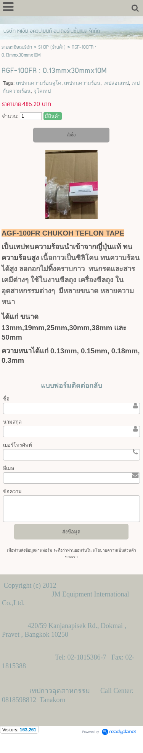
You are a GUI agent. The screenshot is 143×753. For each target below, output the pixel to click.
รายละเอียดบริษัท (17, 47)
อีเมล (8, 468)
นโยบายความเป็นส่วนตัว (114, 550)
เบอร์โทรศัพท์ (17, 445)
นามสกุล (12, 422)
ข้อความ (12, 491)
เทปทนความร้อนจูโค (38, 83)
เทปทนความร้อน (82, 83)
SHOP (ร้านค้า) (52, 47)
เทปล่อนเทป (116, 83)
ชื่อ (6, 399)
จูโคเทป (42, 91)
